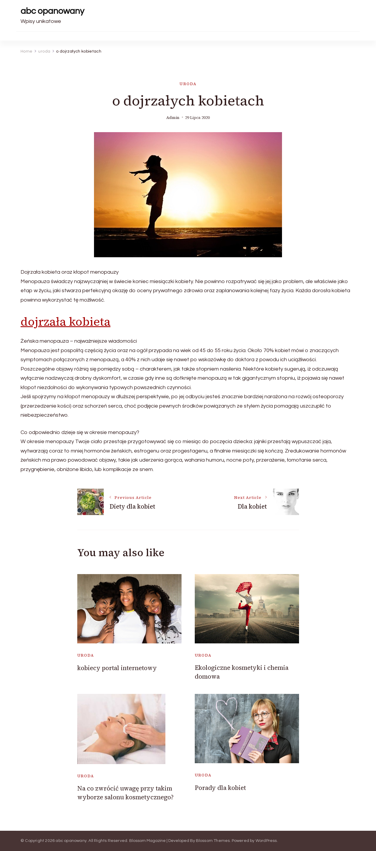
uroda (187, 83)
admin (172, 117)
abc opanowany (52, 11)
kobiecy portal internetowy (117, 668)
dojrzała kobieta (65, 321)
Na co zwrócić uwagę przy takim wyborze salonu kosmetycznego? (125, 792)
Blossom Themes (213, 841)
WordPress (266, 841)
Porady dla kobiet (220, 787)
